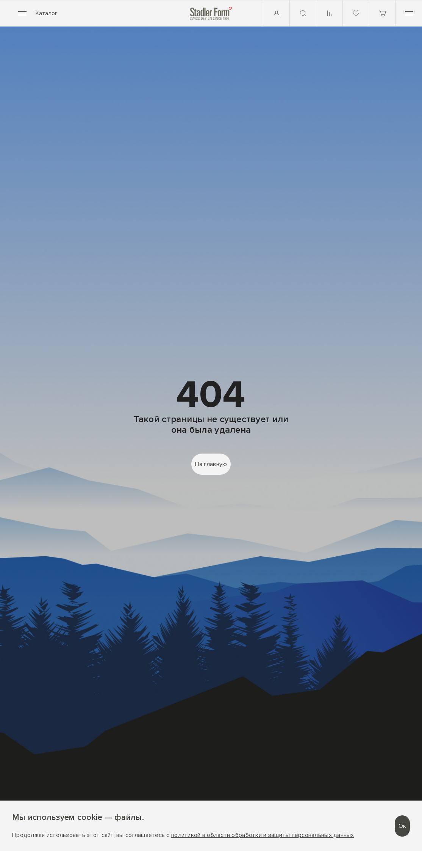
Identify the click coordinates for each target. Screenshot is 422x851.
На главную (211, 464)
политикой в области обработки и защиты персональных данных (262, 835)
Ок (402, 826)
